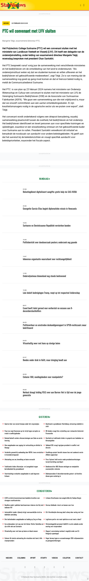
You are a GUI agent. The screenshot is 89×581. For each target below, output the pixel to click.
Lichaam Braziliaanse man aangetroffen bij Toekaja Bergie (63, 498)
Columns (21, 558)
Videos (55, 558)
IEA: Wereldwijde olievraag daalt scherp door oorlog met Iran (64, 512)
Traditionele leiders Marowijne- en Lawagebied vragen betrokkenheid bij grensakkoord (21, 467)
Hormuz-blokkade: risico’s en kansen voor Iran (60, 505)
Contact (79, 558)
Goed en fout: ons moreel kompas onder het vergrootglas (22, 424)
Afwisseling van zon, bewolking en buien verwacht (20, 459)
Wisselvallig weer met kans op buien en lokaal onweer (21, 531)
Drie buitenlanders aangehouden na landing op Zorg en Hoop (23, 519)
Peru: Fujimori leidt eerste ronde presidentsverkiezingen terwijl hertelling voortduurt (63, 460)
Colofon (66, 558)
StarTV (44, 558)
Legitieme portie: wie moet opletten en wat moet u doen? (63, 519)
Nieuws (9, 558)
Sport (33, 558)
